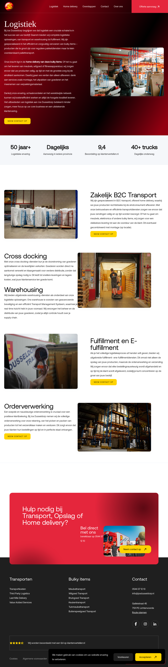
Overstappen (89, 6)
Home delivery (70, 6)
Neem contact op (17, 121)
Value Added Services (21, 602)
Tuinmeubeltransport (79, 607)
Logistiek (53, 6)
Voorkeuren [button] (123, 657)
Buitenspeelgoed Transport (82, 611)
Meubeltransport (77, 589)
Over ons (118, 6)
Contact (105, 6)
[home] (9, 6)
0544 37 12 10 (138, 589)
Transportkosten (18, 589)
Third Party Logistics (20, 593)
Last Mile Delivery (18, 598)
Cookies (14, 658)
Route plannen (139, 612)
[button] (54, 6)
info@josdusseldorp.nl (143, 593)
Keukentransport (77, 602)
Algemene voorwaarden (35, 658)
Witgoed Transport (78, 593)
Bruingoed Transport (79, 598)
